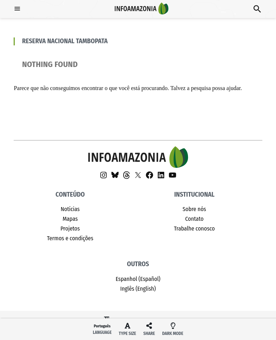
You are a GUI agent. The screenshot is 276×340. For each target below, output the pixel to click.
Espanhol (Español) (138, 279)
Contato (194, 218)
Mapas (70, 218)
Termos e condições (70, 238)
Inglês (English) (138, 288)
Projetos (70, 228)
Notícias (70, 209)
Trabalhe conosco (194, 228)
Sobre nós (194, 209)
